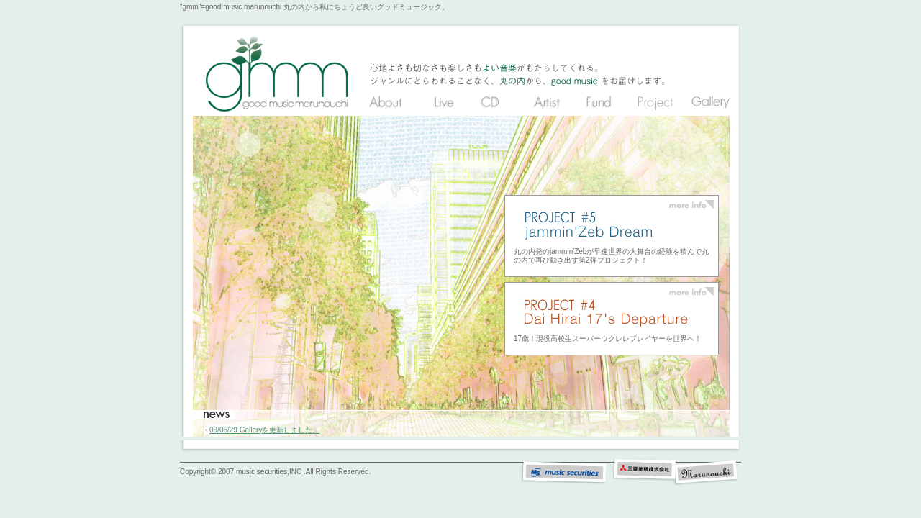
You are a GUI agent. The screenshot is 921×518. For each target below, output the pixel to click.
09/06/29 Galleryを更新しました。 (264, 430)
